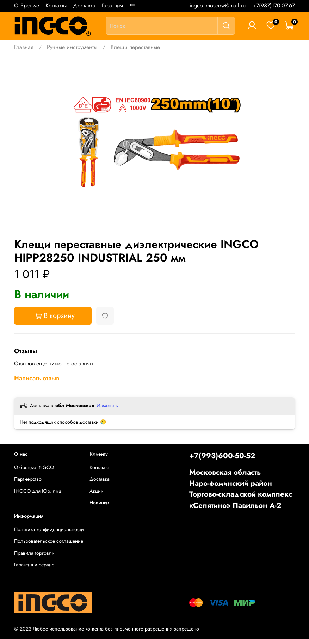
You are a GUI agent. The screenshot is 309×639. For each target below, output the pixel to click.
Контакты (56, 5)
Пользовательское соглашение (48, 541)
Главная (23, 47)
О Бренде (26, 5)
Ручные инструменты (72, 47)
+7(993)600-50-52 (222, 455)
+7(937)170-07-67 (274, 5)
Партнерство (28, 479)
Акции (96, 490)
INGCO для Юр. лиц (37, 490)
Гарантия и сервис (34, 564)
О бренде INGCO (34, 467)
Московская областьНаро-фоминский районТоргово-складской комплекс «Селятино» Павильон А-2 (240, 489)
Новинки (99, 502)
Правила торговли (34, 553)
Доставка (84, 5)
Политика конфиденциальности (49, 529)
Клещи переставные (135, 47)
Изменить (107, 405)
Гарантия (112, 5)
